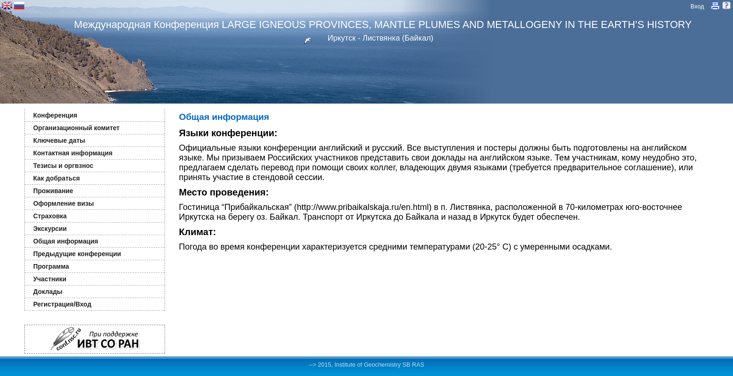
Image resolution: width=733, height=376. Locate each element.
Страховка (50, 216)
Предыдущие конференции (77, 254)
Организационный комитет (76, 128)
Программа (51, 266)
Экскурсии (50, 228)
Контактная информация (72, 153)
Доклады (48, 291)
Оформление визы (63, 203)
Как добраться (56, 178)
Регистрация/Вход (62, 304)
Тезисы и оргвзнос (63, 165)
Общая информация (65, 241)
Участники (49, 279)
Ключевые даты (59, 140)
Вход (697, 6)
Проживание (53, 191)
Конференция (55, 115)
